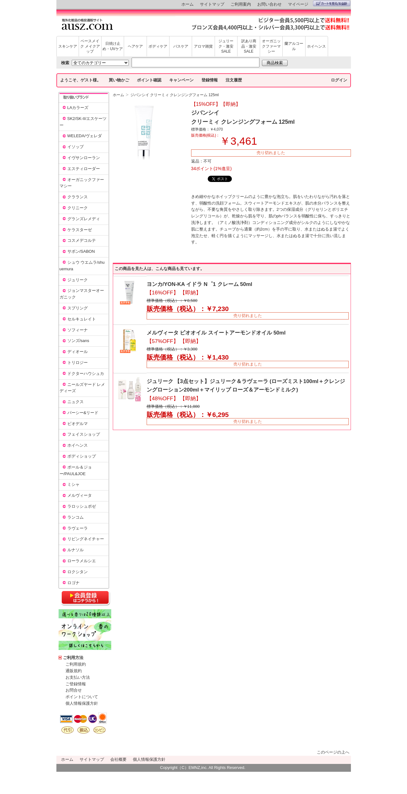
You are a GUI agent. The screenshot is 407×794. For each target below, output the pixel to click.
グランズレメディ (83, 218)
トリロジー (77, 362)
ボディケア (158, 46)
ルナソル (75, 549)
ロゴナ (73, 582)
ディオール (77, 351)
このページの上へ (333, 752)
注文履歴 (234, 80)
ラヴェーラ (77, 528)
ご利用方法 (73, 657)
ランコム (75, 517)
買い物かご (119, 80)
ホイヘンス (316, 46)
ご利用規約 (75, 664)
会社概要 (118, 759)
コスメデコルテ (81, 240)
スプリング (77, 308)
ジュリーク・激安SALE (225, 46)
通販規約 (73, 670)
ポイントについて (81, 696)
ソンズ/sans (78, 340)
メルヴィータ (79, 495)
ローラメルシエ (81, 560)
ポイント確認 (149, 80)
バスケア (180, 46)
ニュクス (75, 401)
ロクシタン (77, 571)
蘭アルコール (293, 46)
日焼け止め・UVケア (112, 46)
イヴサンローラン (83, 157)
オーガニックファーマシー (271, 46)
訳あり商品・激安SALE (248, 46)
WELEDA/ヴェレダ (84, 135)
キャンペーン (181, 80)
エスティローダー (83, 168)
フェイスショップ (83, 434)
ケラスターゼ (79, 229)
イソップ (75, 146)
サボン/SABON (81, 251)
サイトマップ (212, 4)
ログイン (339, 80)
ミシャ (73, 484)
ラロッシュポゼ (81, 506)
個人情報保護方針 (81, 703)
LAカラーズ (78, 107)
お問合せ (73, 690)
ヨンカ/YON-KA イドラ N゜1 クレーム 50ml (200, 284)
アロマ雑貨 (203, 46)
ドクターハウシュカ (85, 373)
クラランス (77, 197)
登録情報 (209, 80)
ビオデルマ (77, 423)
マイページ (298, 4)
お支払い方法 (77, 677)
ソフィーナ (77, 330)
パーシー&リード (83, 412)
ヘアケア (135, 46)
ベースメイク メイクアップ (90, 46)
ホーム (187, 4)
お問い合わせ (269, 4)
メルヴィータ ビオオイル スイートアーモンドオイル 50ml (216, 333)
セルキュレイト (81, 319)
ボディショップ (81, 456)
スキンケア (67, 46)
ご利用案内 (241, 4)
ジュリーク (77, 280)
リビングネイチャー (85, 539)
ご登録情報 (75, 684)
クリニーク (77, 207)
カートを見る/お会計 (331, 3)
